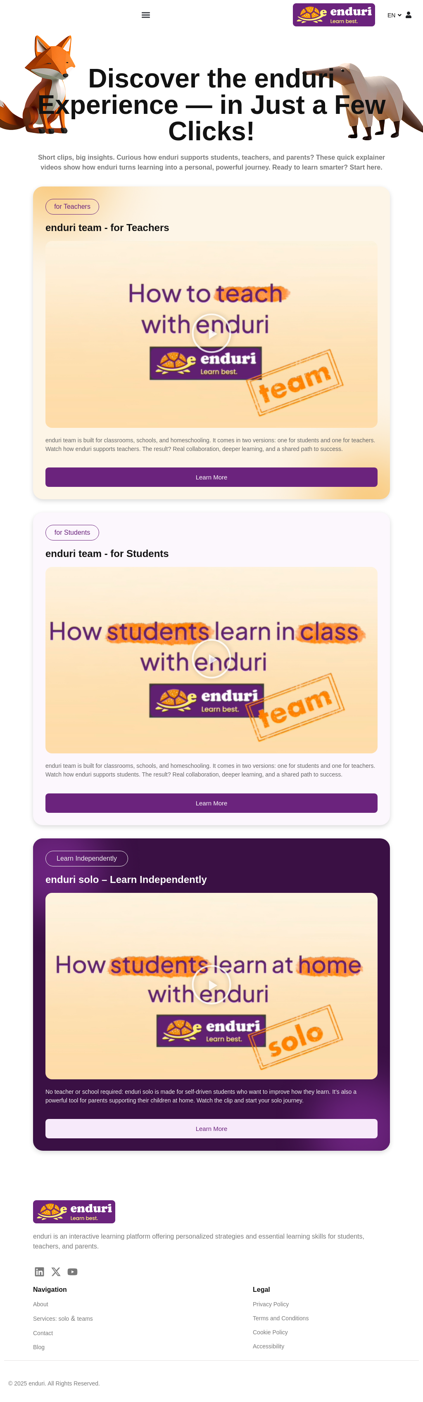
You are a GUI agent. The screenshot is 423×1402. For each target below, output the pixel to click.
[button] (145, 15)
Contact (43, 1333)
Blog (39, 1347)
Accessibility (268, 1346)
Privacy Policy (271, 1304)
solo (63, 1318)
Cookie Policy (270, 1332)
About (40, 1304)
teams (85, 1318)
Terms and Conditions (281, 1318)
